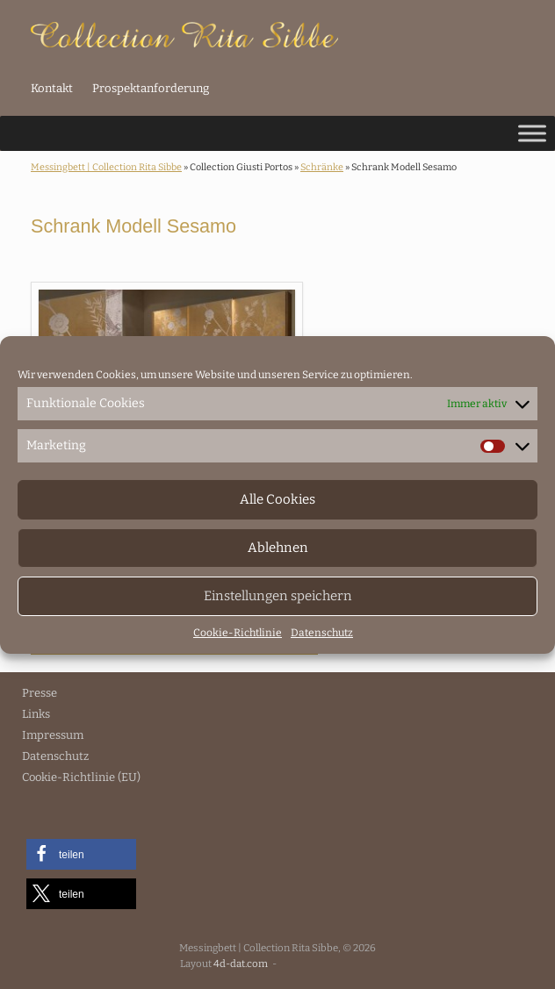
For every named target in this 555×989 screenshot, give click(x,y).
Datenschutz (322, 633)
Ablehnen (278, 547)
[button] (81, 854)
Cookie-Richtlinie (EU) (81, 777)
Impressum (52, 735)
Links (36, 713)
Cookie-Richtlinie (237, 633)
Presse (39, 692)
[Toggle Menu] (532, 133)
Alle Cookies (277, 499)
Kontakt (52, 88)
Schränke (321, 167)
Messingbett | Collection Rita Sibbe (106, 167)
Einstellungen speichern (278, 596)
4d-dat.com (240, 963)
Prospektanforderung (150, 88)
